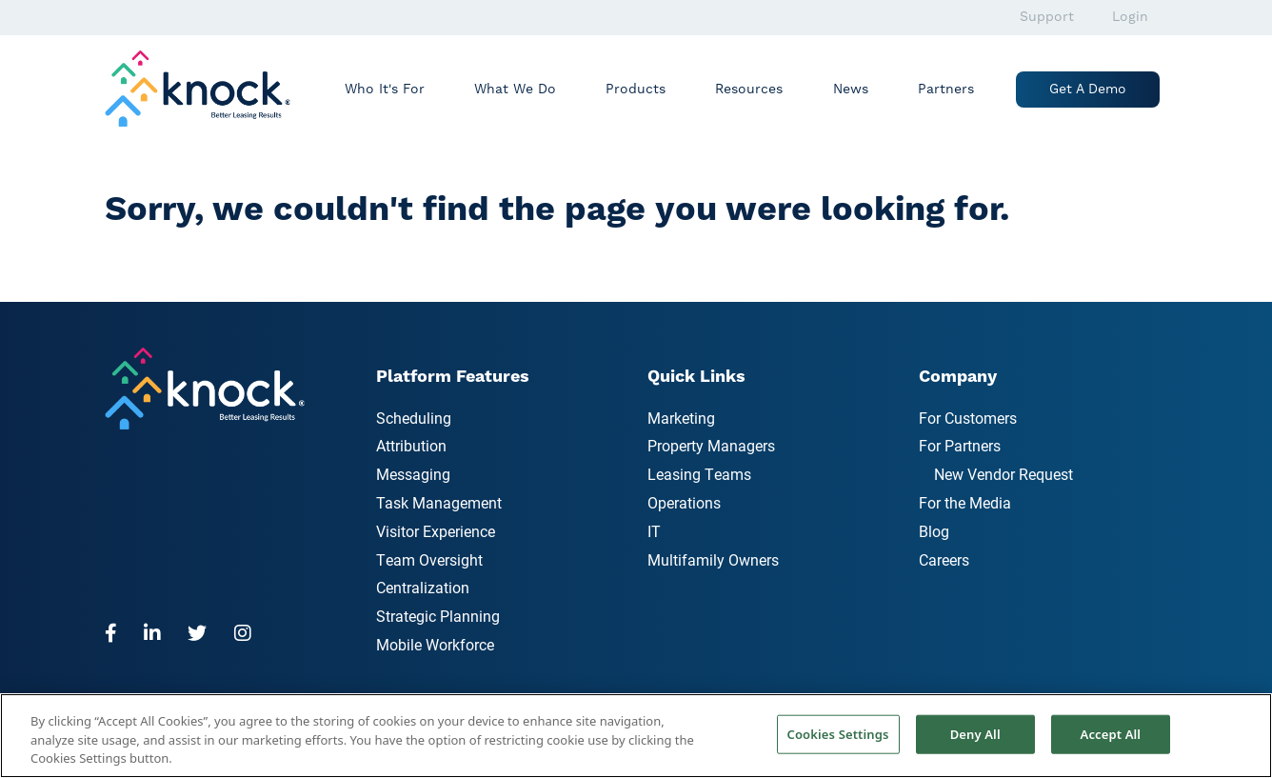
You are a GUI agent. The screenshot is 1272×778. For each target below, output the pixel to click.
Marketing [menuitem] (681, 418)
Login (1130, 17)
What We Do (515, 89)
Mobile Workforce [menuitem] (435, 644)
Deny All (975, 733)
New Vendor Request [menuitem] (1003, 474)
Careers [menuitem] (944, 559)
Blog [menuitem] (934, 531)
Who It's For (385, 89)
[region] (636, 735)
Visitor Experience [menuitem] (435, 531)
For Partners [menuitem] (960, 445)
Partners (946, 89)
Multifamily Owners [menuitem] (713, 559)
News (850, 89)
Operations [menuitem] (684, 502)
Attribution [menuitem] (411, 445)
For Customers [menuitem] (968, 418)
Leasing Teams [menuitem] (699, 474)
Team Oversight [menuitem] (429, 559)
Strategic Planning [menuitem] (438, 616)
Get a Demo (1087, 89)
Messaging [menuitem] (413, 474)
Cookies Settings (838, 733)
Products (636, 89)
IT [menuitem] (654, 531)
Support (1047, 17)
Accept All (1111, 733)
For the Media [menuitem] (965, 502)
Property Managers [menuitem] (711, 445)
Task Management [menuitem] (439, 502)
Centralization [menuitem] (422, 587)
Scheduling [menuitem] (413, 418)
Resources (749, 89)
